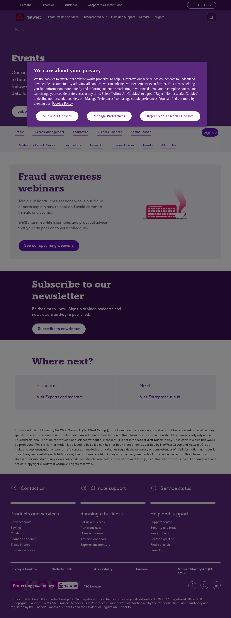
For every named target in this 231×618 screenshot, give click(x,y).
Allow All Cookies (57, 116)
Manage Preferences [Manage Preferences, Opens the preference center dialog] (109, 116)
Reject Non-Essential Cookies (170, 116)
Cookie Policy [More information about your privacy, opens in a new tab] (63, 103)
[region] (117, 94)
